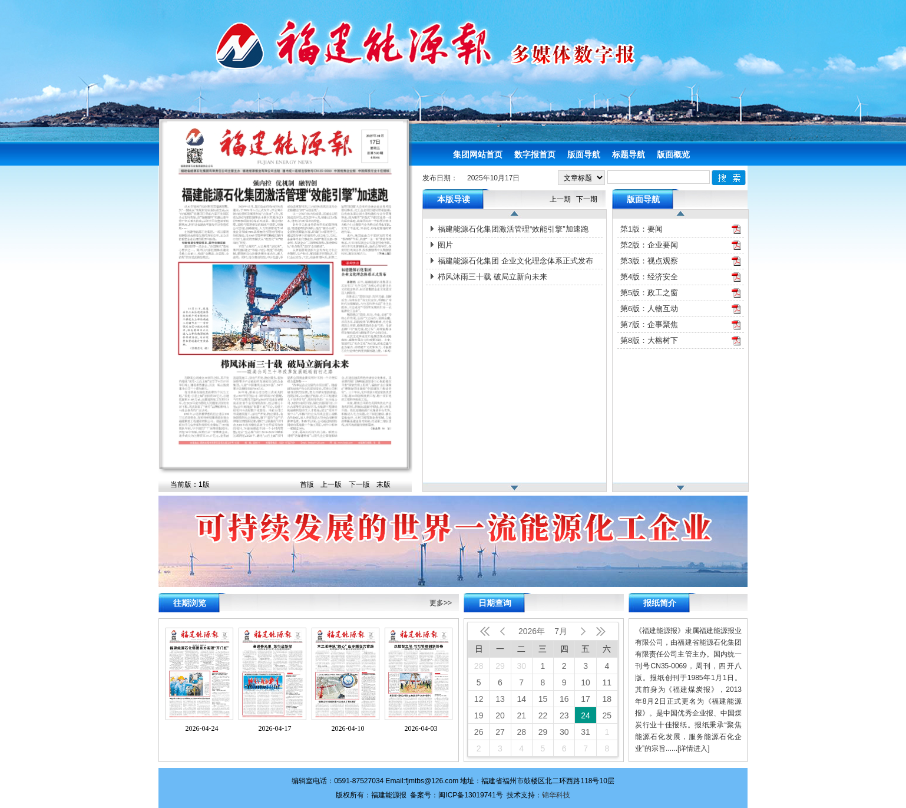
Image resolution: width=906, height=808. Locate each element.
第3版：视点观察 (649, 260)
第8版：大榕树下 (649, 340)
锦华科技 (556, 795)
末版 (383, 484)
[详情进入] (693, 748)
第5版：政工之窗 (649, 292)
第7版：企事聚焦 (649, 324)
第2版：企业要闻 (649, 244)
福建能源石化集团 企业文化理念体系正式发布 (515, 260)
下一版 (359, 484)
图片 (445, 244)
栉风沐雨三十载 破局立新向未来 (492, 276)
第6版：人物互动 (649, 308)
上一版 (331, 484)
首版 (307, 484)
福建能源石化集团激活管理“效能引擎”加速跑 (513, 229)
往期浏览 (189, 603)
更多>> (440, 603)
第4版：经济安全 (649, 276)
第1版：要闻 (641, 229)
